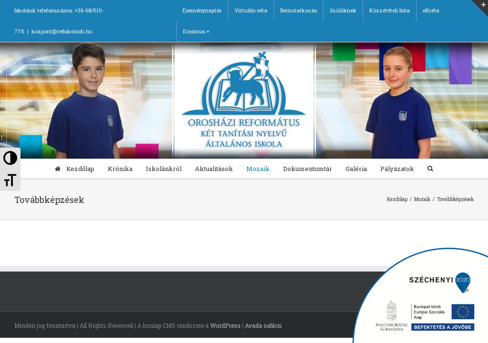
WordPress (225, 325)
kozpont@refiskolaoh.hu (61, 31)
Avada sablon (263, 325)
